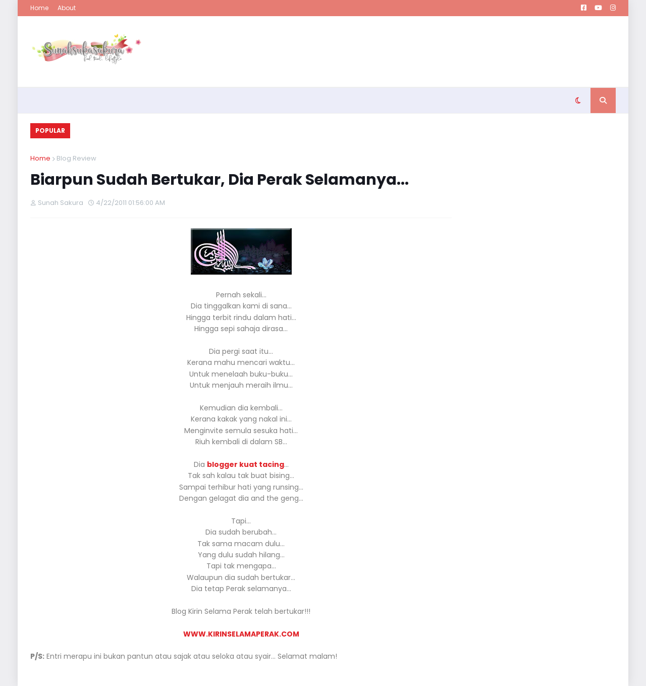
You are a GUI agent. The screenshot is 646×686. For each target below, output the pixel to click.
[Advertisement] (432, 51)
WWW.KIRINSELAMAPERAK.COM (241, 634)
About (67, 8)
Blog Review (76, 158)
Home (39, 8)
